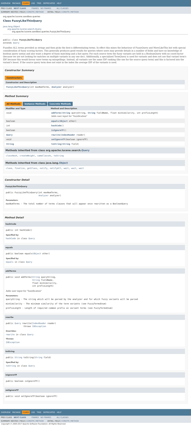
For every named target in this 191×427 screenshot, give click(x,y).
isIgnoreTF (57, 130)
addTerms (56, 113)
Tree (39, 3)
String (66, 113)
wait (66, 168)
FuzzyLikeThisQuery (17, 87)
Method (40, 12)
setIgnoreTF (58, 139)
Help (59, 3)
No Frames (46, 8)
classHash (11, 155)
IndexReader (68, 135)
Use (33, 3)
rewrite (55, 135)
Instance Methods (34, 104)
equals (55, 121)
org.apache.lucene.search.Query (24, 29)
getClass (32, 168)
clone (9, 168)
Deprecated (49, 3)
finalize (20, 168)
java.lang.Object (11, 26)
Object (64, 121)
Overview (5, 3)
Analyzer (56, 87)
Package (16, 3)
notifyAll (55, 168)
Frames (35, 8)
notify (43, 168)
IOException (39, 326)
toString (56, 144)
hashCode (56, 125)
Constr (30, 12)
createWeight (27, 155)
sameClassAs (44, 155)
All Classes (62, 8)
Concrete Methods (60, 104)
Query (16, 43)
